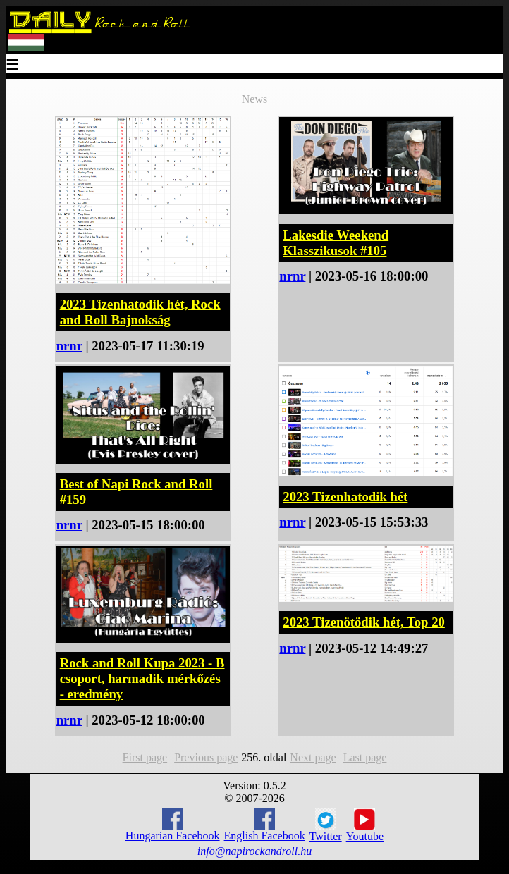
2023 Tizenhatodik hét (345, 496)
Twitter (325, 825)
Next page (313, 757)
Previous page (206, 757)
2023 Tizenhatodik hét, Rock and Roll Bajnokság (140, 312)
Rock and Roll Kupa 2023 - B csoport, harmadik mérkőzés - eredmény (142, 678)
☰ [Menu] (13, 66)
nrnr (69, 345)
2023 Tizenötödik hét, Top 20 (364, 622)
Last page (365, 757)
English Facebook (264, 825)
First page (145, 757)
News (254, 99)
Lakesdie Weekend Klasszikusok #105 (335, 243)
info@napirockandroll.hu (254, 851)
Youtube (365, 825)
